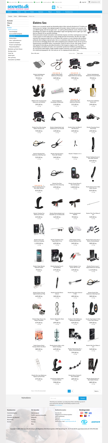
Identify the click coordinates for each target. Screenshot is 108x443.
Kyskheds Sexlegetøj (14, 42)
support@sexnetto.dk (70, 421)
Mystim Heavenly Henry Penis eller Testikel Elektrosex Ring (57, 154)
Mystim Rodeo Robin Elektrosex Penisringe (57, 75)
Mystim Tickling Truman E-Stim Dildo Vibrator (93, 157)
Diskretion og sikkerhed (13, 417)
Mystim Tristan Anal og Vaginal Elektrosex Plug (39, 293)
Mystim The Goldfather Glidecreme (93, 101)
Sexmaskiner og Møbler (14, 59)
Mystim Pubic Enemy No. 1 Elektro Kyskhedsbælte (75, 349)
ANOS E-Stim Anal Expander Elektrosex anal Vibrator (39, 101)
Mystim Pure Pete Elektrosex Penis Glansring (57, 184)
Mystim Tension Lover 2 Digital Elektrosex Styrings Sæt (93, 266)
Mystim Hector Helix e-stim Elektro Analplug (57, 346)
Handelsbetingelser (12, 413)
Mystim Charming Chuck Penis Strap (93, 128)
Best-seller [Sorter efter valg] (88, 53)
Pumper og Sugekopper (15, 44)
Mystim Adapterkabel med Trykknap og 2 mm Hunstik (57, 128)
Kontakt (9, 421)
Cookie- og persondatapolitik (38, 415)
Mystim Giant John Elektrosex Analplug (39, 240)
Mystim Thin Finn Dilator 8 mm (93, 214)
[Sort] (93, 151)
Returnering (10, 419)
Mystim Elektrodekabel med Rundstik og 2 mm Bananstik (57, 214)
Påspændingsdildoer (14, 46)
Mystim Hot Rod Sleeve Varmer (57, 293)
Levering (9, 415)
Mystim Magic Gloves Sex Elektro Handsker (39, 319)
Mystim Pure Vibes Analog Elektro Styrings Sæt (39, 128)
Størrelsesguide (35, 413)
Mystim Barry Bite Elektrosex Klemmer (75, 101)
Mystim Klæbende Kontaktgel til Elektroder (57, 101)
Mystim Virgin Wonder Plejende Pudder (39, 266)
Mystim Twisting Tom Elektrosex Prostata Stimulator (38, 214)
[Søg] (67, 7)
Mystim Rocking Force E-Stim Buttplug (57, 266)
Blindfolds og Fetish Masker (15, 49)
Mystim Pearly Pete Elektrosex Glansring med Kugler (93, 293)
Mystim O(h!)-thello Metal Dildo (57, 319)
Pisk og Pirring (12, 57)
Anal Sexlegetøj (13, 31)
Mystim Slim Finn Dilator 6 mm (93, 346)
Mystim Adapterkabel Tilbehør (75, 214)
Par (8, 25)
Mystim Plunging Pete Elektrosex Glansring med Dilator (39, 154)
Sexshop (33, 419)
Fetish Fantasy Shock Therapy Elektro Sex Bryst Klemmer (39, 346)
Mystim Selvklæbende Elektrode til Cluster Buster (93, 75)
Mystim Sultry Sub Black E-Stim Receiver (75, 128)
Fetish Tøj (10, 53)
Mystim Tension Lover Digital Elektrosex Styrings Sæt (75, 75)
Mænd (9, 23)
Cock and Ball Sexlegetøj (15, 33)
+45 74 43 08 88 (65, 419)
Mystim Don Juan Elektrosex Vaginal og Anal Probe (39, 376)
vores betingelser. (59, 405)
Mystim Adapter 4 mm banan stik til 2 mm (75, 266)
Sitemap (33, 421)
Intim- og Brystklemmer (15, 40)
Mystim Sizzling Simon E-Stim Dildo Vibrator (38, 187)
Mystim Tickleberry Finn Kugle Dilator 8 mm (57, 240)
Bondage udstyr (12, 51)
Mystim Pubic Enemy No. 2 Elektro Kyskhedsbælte (93, 240)
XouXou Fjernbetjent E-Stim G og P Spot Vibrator (93, 319)
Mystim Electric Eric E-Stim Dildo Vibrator (93, 187)
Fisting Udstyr (12, 38)
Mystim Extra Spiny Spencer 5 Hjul (75, 293)
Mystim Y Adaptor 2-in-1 (75, 153)
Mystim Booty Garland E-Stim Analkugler (75, 376)
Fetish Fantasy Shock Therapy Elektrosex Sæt (75, 240)
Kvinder (10, 20)
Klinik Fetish (11, 55)
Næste (96, 391)
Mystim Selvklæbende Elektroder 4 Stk (39, 75)
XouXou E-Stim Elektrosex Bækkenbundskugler (75, 319)
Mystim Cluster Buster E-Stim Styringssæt (75, 184)
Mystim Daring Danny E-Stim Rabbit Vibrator (93, 379)
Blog (32, 424)
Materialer (34, 417)
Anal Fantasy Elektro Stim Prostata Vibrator (57, 379)
